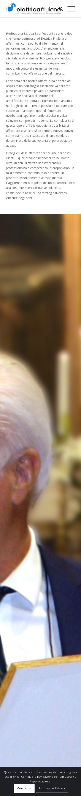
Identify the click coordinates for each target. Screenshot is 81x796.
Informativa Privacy (52, 788)
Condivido (24, 788)
